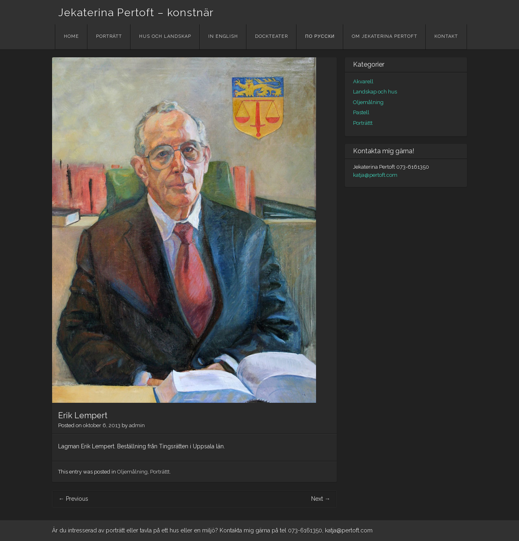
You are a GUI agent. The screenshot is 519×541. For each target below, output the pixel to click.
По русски (320, 36)
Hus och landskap (165, 36)
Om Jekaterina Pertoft (384, 36)
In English (223, 36)
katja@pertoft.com (375, 175)
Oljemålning (132, 472)
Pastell (361, 112)
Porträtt (109, 36)
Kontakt (446, 36)
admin (137, 425)
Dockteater (271, 36)
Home (71, 36)
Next (320, 498)
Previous (73, 498)
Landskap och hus (375, 92)
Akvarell (363, 81)
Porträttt (160, 472)
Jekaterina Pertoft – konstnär (136, 13)
